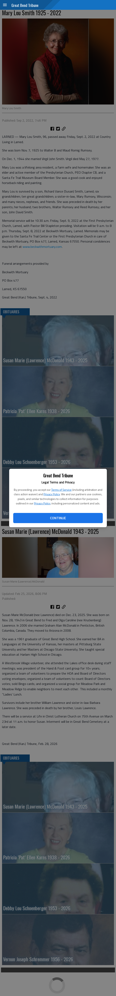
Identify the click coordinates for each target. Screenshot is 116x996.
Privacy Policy (52, 494)
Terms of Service (61, 490)
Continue (58, 518)
